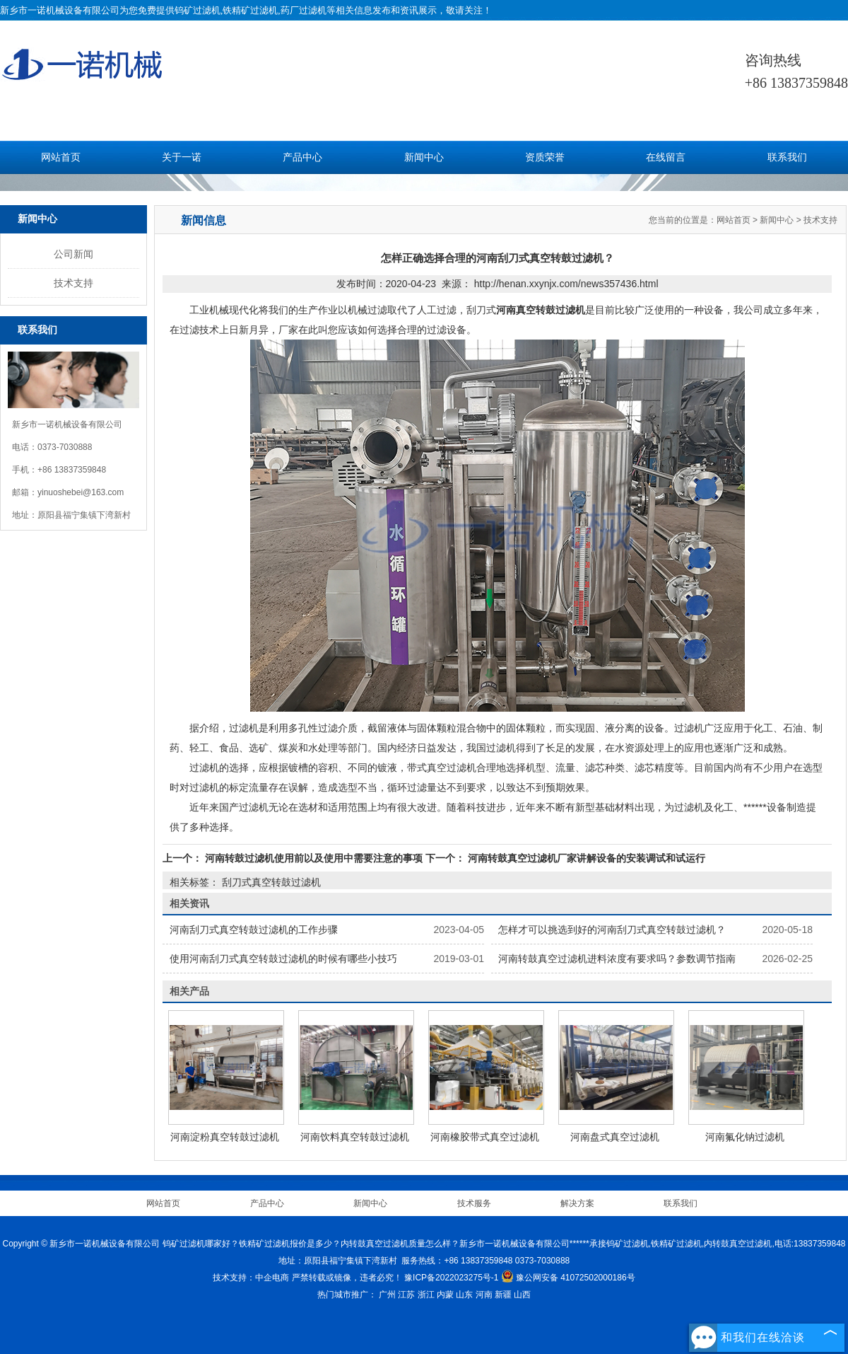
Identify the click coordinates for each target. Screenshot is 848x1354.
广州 (387, 1295)
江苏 (406, 1295)
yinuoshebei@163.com (80, 492)
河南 (484, 1295)
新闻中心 (424, 157)
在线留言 (665, 157)
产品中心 (302, 157)
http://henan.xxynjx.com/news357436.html (566, 283)
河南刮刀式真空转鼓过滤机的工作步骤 (254, 929)
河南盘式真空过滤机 (614, 1136)
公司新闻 (73, 254)
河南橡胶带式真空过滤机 (484, 1136)
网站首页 (61, 157)
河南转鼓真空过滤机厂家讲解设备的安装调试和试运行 (585, 858)
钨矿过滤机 (197, 10)
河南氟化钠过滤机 (744, 1136)
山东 (464, 1295)
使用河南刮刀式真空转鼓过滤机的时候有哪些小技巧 (283, 958)
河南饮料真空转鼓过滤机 (354, 1136)
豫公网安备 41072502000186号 (568, 1278)
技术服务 (474, 1203)
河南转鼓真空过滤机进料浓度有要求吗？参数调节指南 (617, 958)
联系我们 (787, 157)
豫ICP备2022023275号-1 (451, 1278)
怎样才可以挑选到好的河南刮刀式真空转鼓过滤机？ (612, 929)
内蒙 (445, 1295)
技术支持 (73, 283)
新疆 (503, 1295)
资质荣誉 (545, 157)
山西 (522, 1295)
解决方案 (577, 1203)
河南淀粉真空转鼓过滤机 (224, 1136)
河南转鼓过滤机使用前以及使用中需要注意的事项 (313, 858)
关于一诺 (181, 157)
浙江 (426, 1295)
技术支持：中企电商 (251, 1278)
